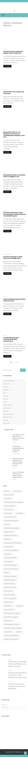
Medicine (5, 411)
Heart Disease (7, 408)
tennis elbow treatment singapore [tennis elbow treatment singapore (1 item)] (12, 628)
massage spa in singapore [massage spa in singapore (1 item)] (10, 535)
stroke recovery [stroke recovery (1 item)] (8, 621)
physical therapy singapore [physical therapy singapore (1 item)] (11, 550)
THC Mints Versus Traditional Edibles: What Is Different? (13, 52)
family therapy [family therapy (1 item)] (8, 513)
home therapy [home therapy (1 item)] (19, 513)
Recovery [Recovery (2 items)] (6, 573)
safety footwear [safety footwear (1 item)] (8, 591)
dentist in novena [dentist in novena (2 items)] (8, 495)
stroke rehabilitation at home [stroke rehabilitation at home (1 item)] (11, 624)
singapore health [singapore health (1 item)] (8, 602)
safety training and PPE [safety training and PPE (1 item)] (10, 598)
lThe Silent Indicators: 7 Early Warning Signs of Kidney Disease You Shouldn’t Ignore (14, 214)
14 (17, 362)
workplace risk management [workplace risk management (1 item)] (11, 636)
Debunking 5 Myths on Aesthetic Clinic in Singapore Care (14, 175)
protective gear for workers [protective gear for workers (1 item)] (11, 569)
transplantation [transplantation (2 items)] (8, 632)
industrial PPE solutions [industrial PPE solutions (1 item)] (10, 517)
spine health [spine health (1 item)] (19, 606)
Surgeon (5, 420)
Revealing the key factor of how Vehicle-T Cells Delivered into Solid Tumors (17, 675)
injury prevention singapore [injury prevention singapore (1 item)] (11, 521)
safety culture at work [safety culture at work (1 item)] (10, 587)
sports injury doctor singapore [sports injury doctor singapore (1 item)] (11, 613)
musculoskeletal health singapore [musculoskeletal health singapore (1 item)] (12, 543)
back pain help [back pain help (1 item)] (17, 491)
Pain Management (8, 414)
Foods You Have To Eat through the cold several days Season (16, 686)
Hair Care (5, 396)
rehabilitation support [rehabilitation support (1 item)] (9, 580)
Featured (5, 389)
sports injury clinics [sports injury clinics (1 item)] (9, 610)
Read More (7, 66)
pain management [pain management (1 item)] (8, 547)
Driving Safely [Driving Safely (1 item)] (7, 499)
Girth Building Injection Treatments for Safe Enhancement (11, 339)
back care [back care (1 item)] (6, 491)
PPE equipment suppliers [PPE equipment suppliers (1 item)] (10, 565)
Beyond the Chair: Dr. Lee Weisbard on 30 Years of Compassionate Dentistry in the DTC (14, 134)
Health (5, 49)
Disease (5, 386)
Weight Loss (6, 423)
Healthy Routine (7, 254)
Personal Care (7, 417)
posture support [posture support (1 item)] (8, 561)
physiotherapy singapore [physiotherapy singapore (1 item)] (10, 558)
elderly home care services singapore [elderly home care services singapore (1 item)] (13, 502)
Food (4, 392)
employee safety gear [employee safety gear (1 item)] (9, 506)
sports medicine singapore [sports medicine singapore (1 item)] (11, 617)
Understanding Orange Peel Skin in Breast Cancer (14, 300)
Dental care (6, 383)
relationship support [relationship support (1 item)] (9, 584)
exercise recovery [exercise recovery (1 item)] (8, 510)
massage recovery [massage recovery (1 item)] (8, 532)
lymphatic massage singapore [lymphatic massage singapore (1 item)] (11, 528)
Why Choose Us (5, 707)
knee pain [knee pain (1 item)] (6, 524)
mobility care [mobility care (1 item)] (7, 539)
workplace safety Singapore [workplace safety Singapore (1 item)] (11, 639)
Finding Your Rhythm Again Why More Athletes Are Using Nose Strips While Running (18, 462)
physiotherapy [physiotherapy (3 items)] (7, 554)
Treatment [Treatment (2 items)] (19, 632)
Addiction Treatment (8, 380)
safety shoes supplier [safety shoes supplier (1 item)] (9, 595)
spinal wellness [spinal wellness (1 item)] (8, 606)
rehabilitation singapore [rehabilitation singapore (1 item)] (10, 576)
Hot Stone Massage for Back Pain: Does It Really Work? (12, 257)
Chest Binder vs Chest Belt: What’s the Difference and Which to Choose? (17, 664)
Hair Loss (5, 398)
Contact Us (4, 704)
